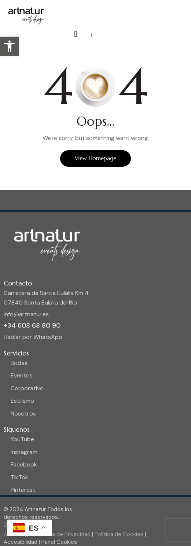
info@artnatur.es (26, 314)
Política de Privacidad (63, 534)
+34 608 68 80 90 (32, 325)
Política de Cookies (118, 534)
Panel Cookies (59, 542)
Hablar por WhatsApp (33, 337)
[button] (9, 46)
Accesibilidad (21, 542)
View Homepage (95, 158)
